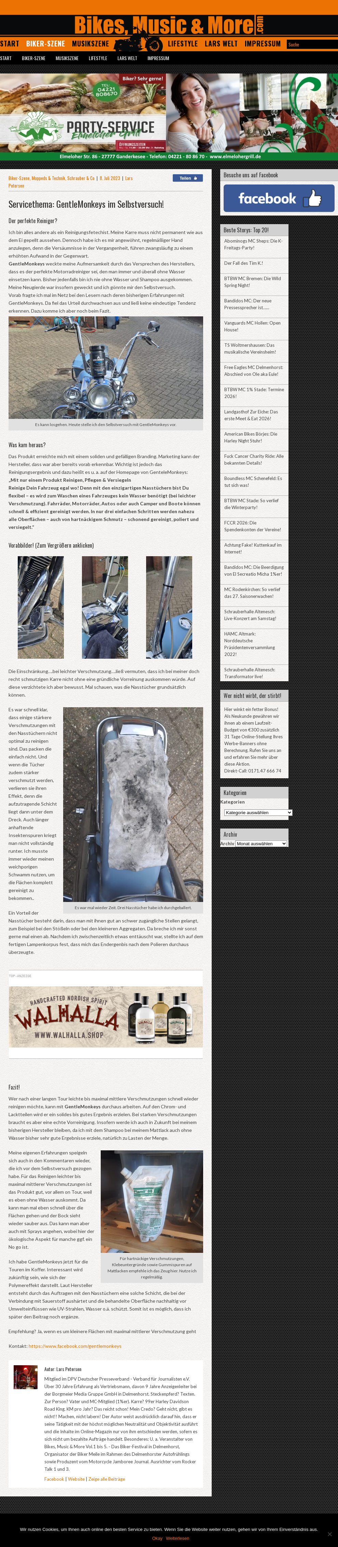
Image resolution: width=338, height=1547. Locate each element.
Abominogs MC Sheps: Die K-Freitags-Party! (253, 244)
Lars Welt (221, 43)
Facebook (54, 1479)
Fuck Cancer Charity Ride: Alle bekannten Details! (254, 459)
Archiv (227, 843)
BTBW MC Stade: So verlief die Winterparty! (251, 504)
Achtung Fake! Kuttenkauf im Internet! (253, 548)
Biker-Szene (45, 43)
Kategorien (232, 802)
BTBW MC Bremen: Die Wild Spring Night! (252, 282)
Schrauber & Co (81, 178)
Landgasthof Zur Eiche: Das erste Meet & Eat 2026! (251, 415)
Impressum (263, 43)
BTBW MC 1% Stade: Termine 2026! (254, 393)
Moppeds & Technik (48, 178)
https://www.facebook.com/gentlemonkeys (75, 1346)
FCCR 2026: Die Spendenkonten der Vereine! (252, 526)
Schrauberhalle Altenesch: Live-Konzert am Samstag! (250, 615)
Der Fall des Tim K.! (243, 263)
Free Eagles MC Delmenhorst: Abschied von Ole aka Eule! (253, 371)
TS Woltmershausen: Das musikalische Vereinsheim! (250, 348)
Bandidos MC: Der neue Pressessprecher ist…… (247, 304)
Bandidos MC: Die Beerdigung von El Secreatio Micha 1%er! (254, 570)
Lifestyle (183, 43)
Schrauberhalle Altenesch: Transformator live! (249, 673)
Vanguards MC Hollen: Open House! (252, 326)
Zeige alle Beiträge (106, 1479)
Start (9, 43)
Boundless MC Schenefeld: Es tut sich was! (253, 482)
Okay (157, 1538)
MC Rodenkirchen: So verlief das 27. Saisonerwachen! (252, 593)
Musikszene (90, 43)
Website (76, 1479)
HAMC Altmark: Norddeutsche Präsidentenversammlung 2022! (249, 644)
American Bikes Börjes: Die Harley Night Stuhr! (250, 437)
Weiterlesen (177, 1538)
